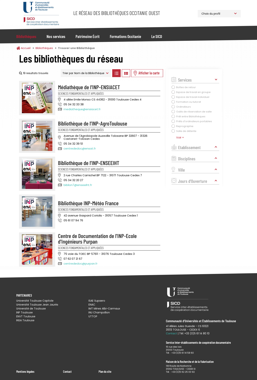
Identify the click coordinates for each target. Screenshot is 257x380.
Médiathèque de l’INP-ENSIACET (89, 87)
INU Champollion (99, 312)
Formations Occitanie (125, 36)
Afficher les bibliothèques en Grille (126, 73)
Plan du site (105, 371)
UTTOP (92, 316)
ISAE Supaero (96, 301)
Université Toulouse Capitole (34, 301)
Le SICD (156, 36)
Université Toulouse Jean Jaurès (37, 304)
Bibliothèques (26, 36)
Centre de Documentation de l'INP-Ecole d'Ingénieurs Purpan (97, 238)
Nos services (56, 36)
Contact (67, 371)
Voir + (180, 137)
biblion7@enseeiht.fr (78, 185)
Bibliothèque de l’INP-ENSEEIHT (88, 162)
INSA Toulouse (25, 320)
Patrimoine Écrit (88, 36)
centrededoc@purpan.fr (80, 263)
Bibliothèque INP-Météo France (88, 203)
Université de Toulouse (31, 308)
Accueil (25, 48)
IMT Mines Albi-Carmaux (104, 308)
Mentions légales (25, 371)
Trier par (67, 73)
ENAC (91, 304)
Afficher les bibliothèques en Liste (116, 73)
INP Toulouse (24, 312)
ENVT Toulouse (25, 316)
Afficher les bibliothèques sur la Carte (147, 73)
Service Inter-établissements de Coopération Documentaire (41, 13)
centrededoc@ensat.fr (80, 148)
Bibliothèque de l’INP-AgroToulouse (92, 123)
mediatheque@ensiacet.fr (82, 109)
